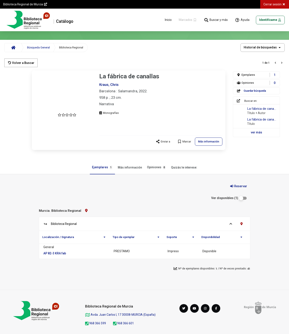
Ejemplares (102, 167)
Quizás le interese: (184, 167)
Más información (130, 167)
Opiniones (156, 167)
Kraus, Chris (109, 84)
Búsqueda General (38, 47)
